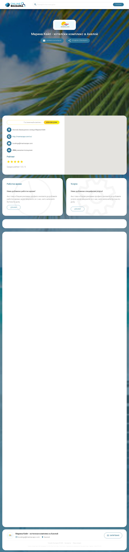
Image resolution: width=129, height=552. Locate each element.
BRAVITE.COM (97, 546)
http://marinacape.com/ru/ (22, 136)
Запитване (113, 535)
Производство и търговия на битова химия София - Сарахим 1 (80, 546)
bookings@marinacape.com (27, 537)
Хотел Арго (56, 546)
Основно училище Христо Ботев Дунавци (37, 546)
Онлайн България (53, 543)
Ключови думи (51, 122)
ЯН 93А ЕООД (50, 546)
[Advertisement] (64, 80)
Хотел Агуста (62, 546)
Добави (13, 207)
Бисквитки (68, 543)
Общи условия (77, 543)
